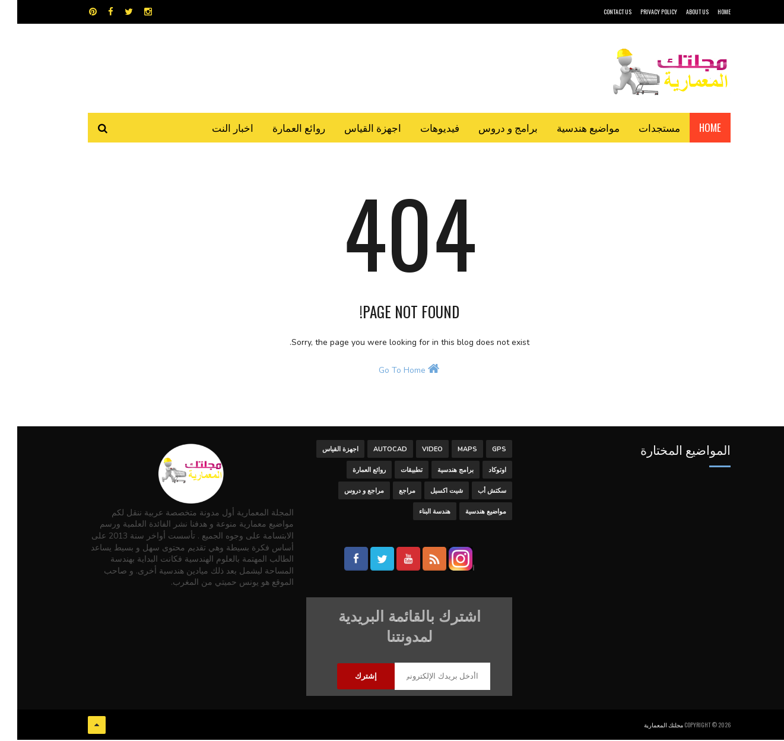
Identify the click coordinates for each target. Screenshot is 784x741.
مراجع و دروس (347, 494)
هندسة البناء (417, 515)
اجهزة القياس (355, 127)
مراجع (390, 494)
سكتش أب (475, 494)
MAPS (450, 453)
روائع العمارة (281, 127)
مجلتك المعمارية (646, 725)
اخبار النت (215, 127)
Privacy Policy (641, 11)
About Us (680, 11)
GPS (482, 453)
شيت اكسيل (429, 494)
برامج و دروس (490, 127)
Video (415, 453)
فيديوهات (422, 127)
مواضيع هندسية (570, 127)
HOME (706, 11)
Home (693, 127)
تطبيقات (394, 474)
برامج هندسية (438, 474)
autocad (373, 453)
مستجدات (642, 127)
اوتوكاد (480, 474)
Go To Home (392, 375)
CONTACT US (600, 11)
